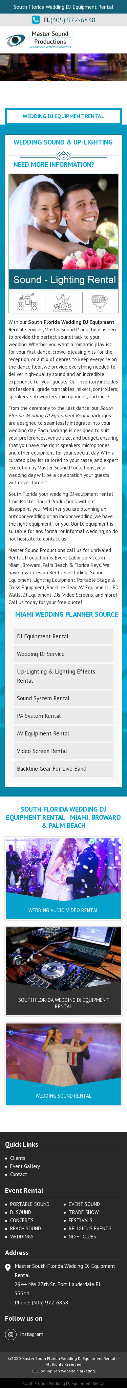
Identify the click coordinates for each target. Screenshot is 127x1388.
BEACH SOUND (25, 1228)
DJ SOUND (20, 1212)
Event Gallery (25, 1166)
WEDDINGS (22, 1236)
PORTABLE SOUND (29, 1204)
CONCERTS (22, 1220)
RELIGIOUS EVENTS (90, 1228)
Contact (18, 1174)
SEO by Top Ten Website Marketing (63, 1370)
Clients (17, 1158)
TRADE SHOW (84, 1212)
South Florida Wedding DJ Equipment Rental (63, 1383)
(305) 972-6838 (73, 20)
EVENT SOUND (84, 1204)
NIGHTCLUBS (82, 1236)
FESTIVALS (80, 1220)
